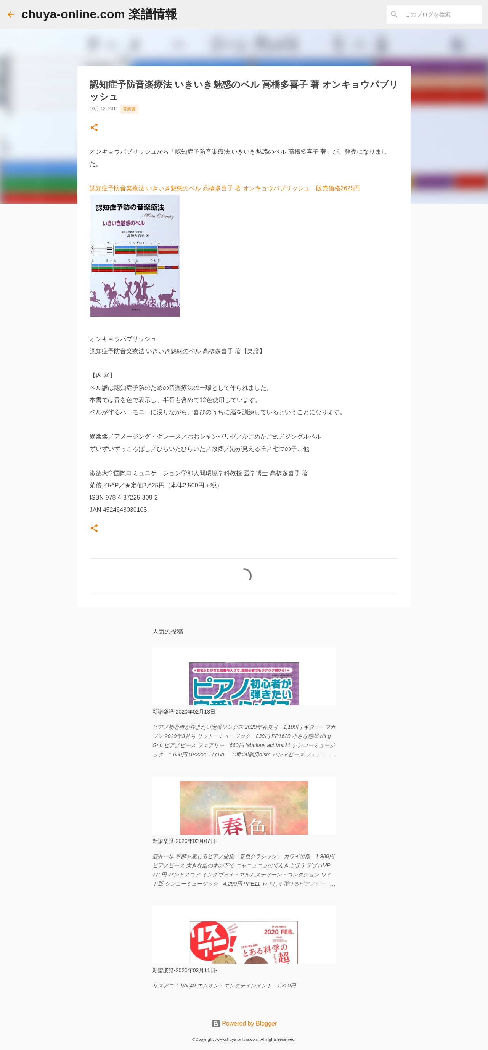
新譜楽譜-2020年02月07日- (184, 841)
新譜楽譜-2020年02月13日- (184, 712)
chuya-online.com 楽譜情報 (99, 14)
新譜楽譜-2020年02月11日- (184, 970)
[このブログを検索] (442, 14)
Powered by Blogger (244, 1023)
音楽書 (129, 108)
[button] (94, 128)
